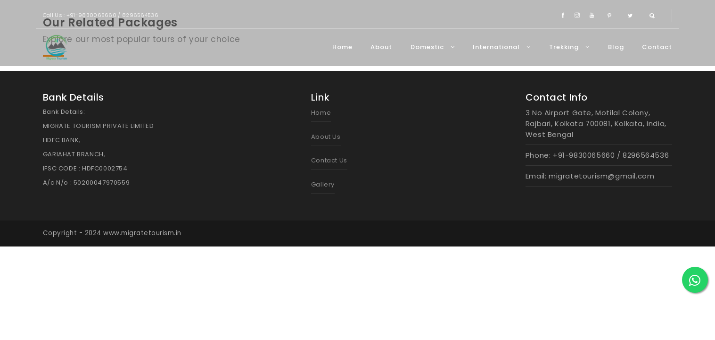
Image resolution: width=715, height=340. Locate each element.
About (381, 46)
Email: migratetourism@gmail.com (590, 176)
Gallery (323, 184)
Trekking (569, 46)
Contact (657, 46)
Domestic (433, 46)
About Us (326, 136)
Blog (616, 46)
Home (342, 46)
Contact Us (329, 160)
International (502, 46)
